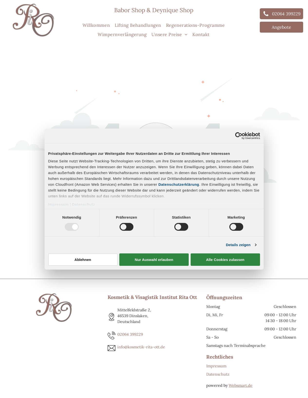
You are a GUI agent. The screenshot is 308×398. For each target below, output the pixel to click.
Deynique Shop (172, 10)
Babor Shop (129, 10)
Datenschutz (83, 204)
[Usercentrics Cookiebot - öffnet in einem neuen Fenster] (238, 135)
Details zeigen (238, 245)
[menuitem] (96, 25)
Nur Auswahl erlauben (154, 260)
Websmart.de (240, 385)
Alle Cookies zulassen (225, 260)
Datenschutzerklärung (178, 184)
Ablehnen (83, 260)
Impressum (58, 204)
